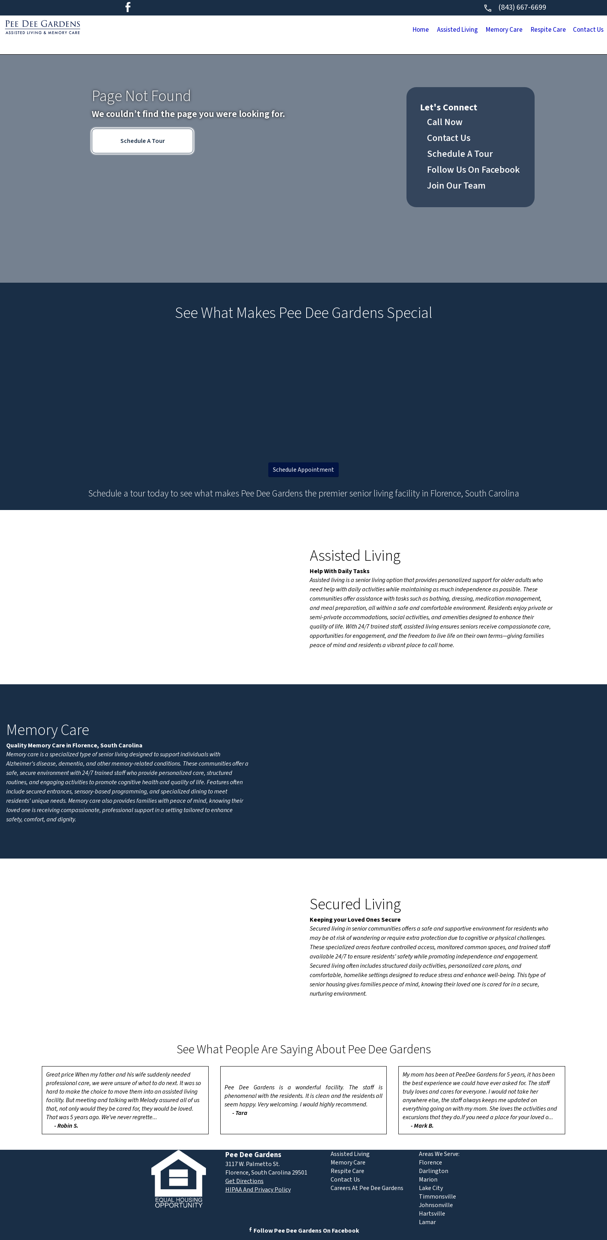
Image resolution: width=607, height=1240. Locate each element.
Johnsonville (436, 1205)
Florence (430, 1162)
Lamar (427, 1222)
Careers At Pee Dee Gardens (367, 1188)
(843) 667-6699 (514, 7)
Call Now (445, 122)
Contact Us (579, 30)
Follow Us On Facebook (473, 170)
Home (338, 30)
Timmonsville (437, 1196)
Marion (428, 1179)
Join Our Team (456, 185)
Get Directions (244, 1181)
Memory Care (458, 30)
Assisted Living (392, 30)
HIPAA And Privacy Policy (258, 1189)
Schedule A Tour (142, 141)
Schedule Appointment (303, 469)
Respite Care (521, 30)
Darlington (433, 1171)
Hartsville (432, 1213)
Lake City (431, 1188)
